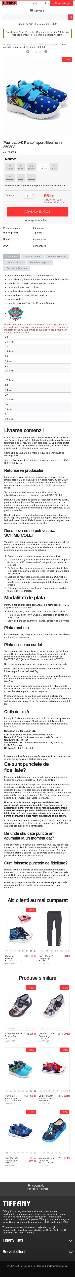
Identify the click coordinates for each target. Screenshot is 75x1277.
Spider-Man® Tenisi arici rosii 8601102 (47, 1098)
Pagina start (10, 44)
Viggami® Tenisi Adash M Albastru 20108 (47, 1161)
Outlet (32, 44)
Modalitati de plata (39, 262)
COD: (6, 246)
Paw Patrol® (39, 239)
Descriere (12, 256)
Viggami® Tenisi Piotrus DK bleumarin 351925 (13, 1037)
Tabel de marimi (32, 256)
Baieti (22, 44)
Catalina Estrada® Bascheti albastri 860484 (13, 960)
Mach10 (64, 1266)
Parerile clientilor (57, 256)
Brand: (6, 239)
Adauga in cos (37, 211)
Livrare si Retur (15, 262)
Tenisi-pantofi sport (48, 44)
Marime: (10, 159)
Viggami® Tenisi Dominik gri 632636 (47, 1036)
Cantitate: (10, 195)
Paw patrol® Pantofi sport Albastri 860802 (13, 1098)
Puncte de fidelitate (17, 268)
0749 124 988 (25, 24)
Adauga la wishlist (36, 220)
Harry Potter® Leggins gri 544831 (46, 959)
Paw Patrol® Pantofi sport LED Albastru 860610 (12, 1162)
